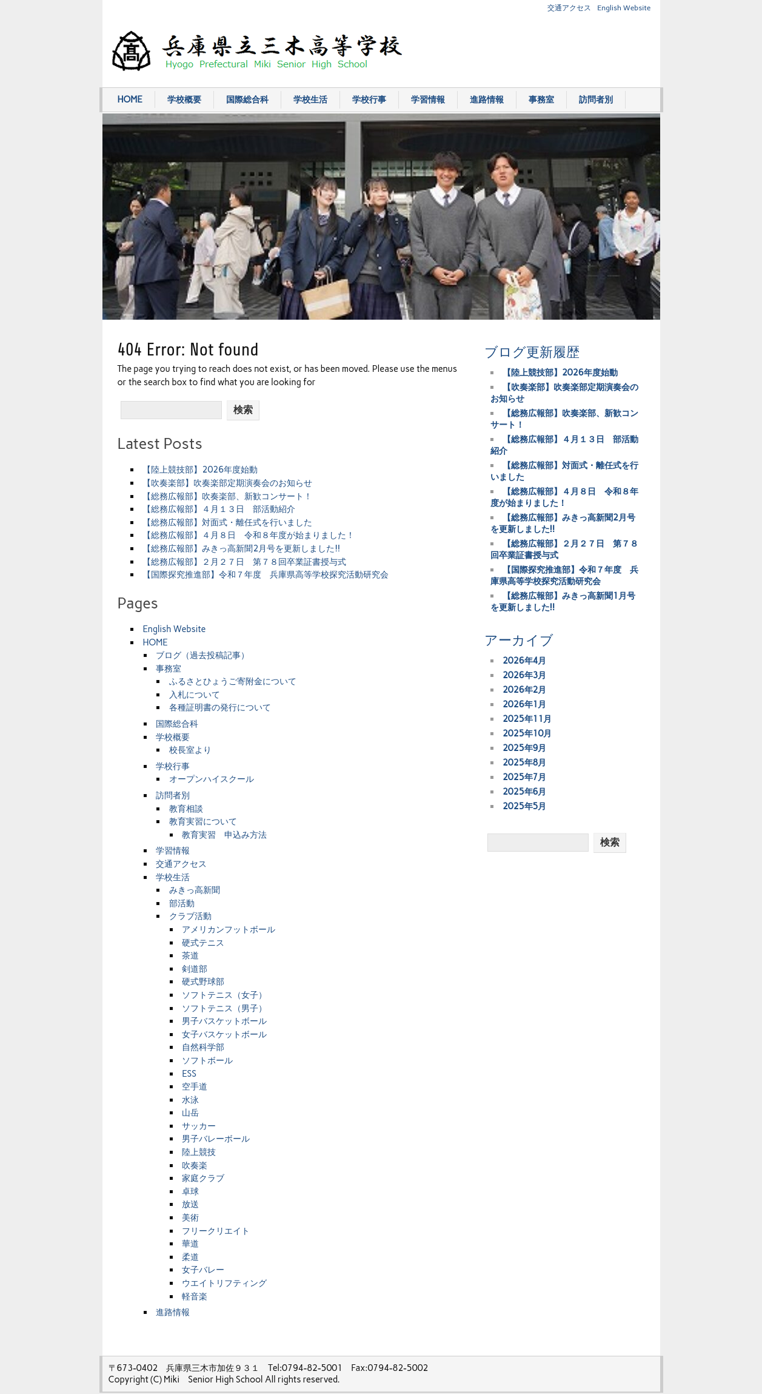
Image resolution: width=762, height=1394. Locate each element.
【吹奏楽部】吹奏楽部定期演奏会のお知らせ (227, 482)
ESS (189, 1073)
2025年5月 (525, 806)
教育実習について (203, 821)
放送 (190, 1204)
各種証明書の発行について (220, 707)
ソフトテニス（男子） (224, 1008)
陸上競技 (199, 1152)
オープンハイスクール (211, 778)
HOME (130, 99)
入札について (194, 694)
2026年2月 (525, 689)
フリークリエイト (216, 1230)
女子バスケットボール (224, 1034)
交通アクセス (569, 7)
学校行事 (369, 99)
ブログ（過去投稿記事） (202, 655)
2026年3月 (525, 675)
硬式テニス (203, 942)
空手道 (194, 1086)
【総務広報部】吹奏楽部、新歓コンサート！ (227, 496)
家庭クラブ (203, 1178)
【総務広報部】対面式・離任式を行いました (227, 522)
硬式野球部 (203, 981)
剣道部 (194, 968)
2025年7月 (525, 777)
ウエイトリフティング (224, 1283)
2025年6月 (525, 791)
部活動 (182, 903)
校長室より (190, 749)
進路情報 (487, 99)
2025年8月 (525, 762)
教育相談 (186, 808)
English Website (623, 7)
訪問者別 (596, 99)
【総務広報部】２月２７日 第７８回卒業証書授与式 (244, 561)
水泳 (190, 1099)
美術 (190, 1217)
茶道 (190, 955)
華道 (190, 1243)
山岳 (190, 1112)
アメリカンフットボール (228, 929)
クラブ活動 (190, 916)
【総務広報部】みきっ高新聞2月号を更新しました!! (241, 548)
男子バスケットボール (224, 1020)
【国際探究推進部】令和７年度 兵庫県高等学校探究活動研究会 (265, 574)
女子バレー (203, 1269)
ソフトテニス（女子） (224, 994)
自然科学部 (203, 1047)
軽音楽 (194, 1296)
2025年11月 (527, 718)
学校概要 (184, 99)
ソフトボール (207, 1060)
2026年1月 (525, 704)
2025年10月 (527, 733)
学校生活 (310, 99)
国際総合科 (247, 99)
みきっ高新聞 (194, 889)
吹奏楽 (194, 1165)
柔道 (190, 1256)
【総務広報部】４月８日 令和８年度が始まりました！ (248, 535)
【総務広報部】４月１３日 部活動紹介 (218, 508)
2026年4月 (525, 660)
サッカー (199, 1125)
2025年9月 (525, 747)
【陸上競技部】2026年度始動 (200, 469)
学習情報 (428, 99)
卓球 (190, 1191)
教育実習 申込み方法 (224, 834)
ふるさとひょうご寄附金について (232, 681)
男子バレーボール (216, 1138)
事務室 (541, 99)
